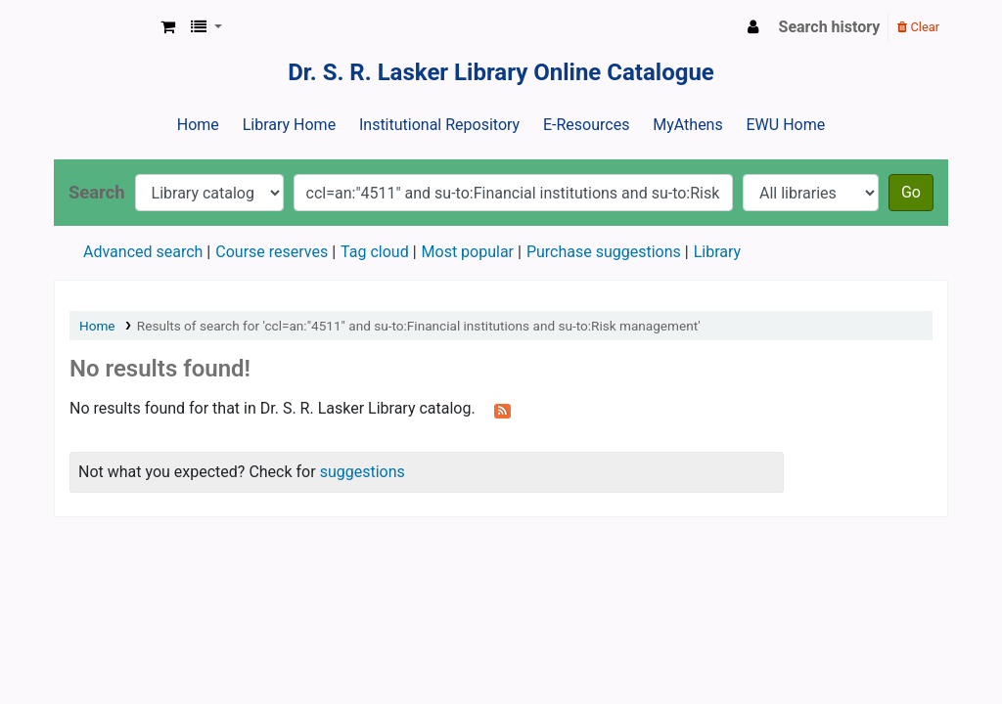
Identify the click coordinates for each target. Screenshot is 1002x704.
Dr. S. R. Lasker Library (104, 27)
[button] (168, 27)
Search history (830, 27)
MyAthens (687, 124)
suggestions (362, 471)
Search (96, 192)
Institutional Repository (439, 124)
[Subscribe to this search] (502, 409)
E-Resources (586, 124)
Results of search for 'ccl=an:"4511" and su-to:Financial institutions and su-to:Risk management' (419, 325)
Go (911, 192)
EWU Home (786, 124)
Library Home (289, 124)
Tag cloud (375, 251)
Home (198, 124)
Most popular (468, 251)
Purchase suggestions (603, 251)
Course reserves (271, 251)
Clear (918, 27)
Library (717, 251)
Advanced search (143, 251)
